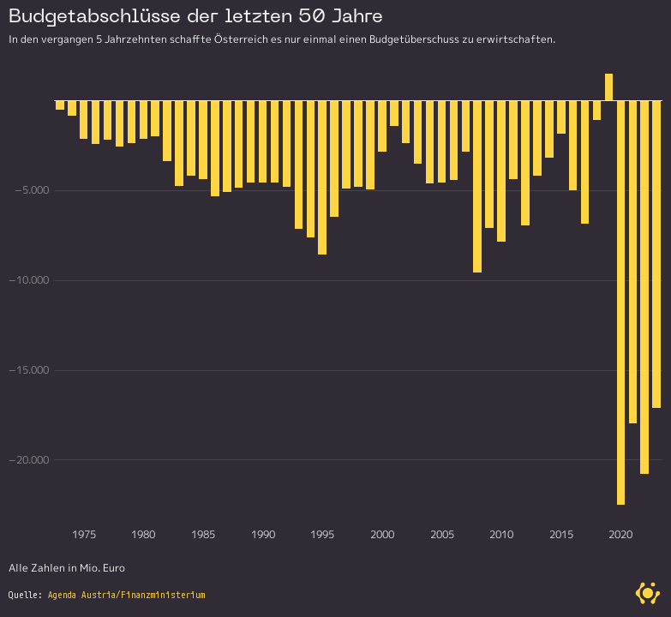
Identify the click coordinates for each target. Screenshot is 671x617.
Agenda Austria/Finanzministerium (126, 595)
